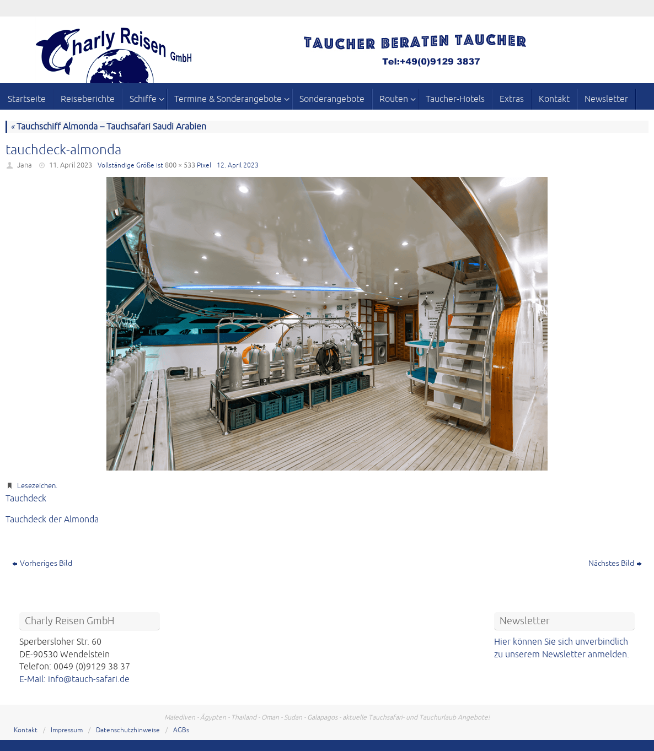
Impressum (67, 730)
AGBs (181, 730)
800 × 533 (180, 165)
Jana (24, 165)
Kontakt (25, 730)
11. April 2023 (70, 165)
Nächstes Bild (615, 563)
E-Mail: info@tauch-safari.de (74, 679)
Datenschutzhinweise (128, 730)
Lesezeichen (36, 486)
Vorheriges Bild (42, 563)
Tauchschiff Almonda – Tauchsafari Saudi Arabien (108, 126)
